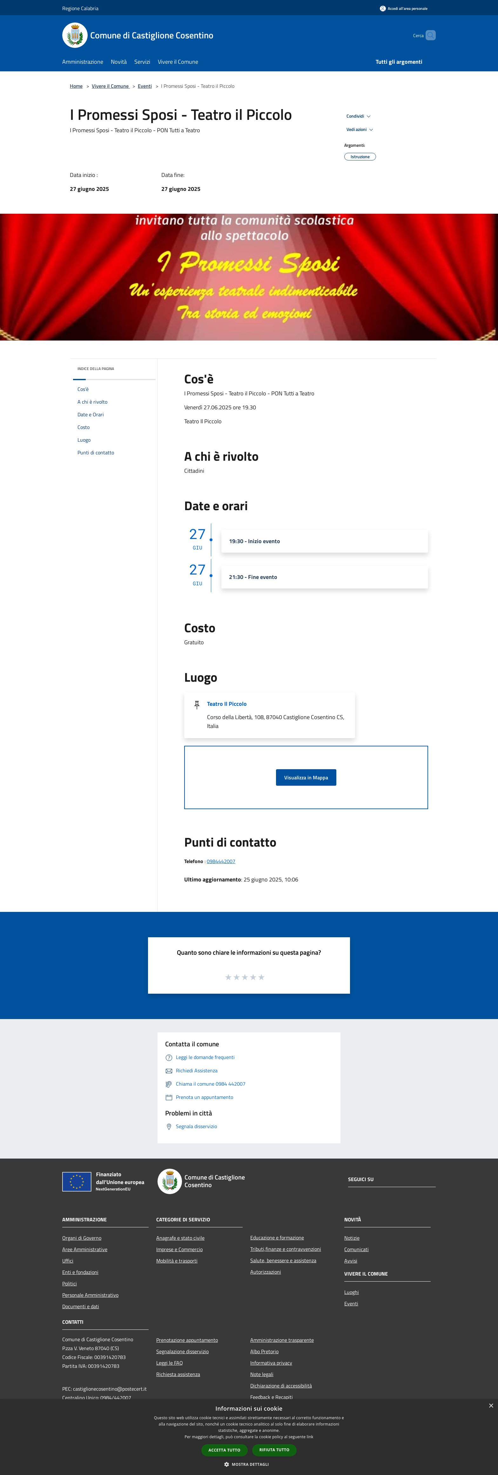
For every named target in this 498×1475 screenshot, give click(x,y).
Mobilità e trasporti (177, 1260)
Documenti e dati (80, 1306)
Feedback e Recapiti (271, 1397)
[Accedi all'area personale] (404, 8)
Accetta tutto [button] (224, 1450)
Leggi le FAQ (169, 1363)
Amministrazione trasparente (282, 1340)
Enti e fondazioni (80, 1272)
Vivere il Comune (111, 86)
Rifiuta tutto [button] (274, 1449)
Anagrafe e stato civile (180, 1238)
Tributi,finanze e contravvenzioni (285, 1249)
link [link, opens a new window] (310, 1436)
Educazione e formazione (277, 1237)
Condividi (360, 116)
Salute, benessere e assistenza (283, 1260)
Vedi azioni (361, 129)
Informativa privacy (271, 1363)
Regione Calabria (80, 8)
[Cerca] (428, 35)
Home (76, 86)
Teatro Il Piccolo (227, 703)
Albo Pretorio (264, 1351)
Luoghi (351, 1292)
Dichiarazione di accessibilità (281, 1385)
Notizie (352, 1238)
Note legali (261, 1374)
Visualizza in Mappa (306, 777)
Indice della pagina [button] (95, 369)
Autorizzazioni (265, 1272)
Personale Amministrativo (90, 1295)
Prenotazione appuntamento (187, 1340)
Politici (69, 1283)
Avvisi (350, 1260)
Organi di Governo (81, 1238)
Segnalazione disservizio (182, 1351)
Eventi (145, 86)
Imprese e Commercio (179, 1249)
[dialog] (249, 1437)
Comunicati (356, 1249)
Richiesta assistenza (178, 1374)
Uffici (67, 1260)
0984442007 (221, 861)
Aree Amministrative (84, 1249)
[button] (249, 1464)
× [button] (490, 1406)
